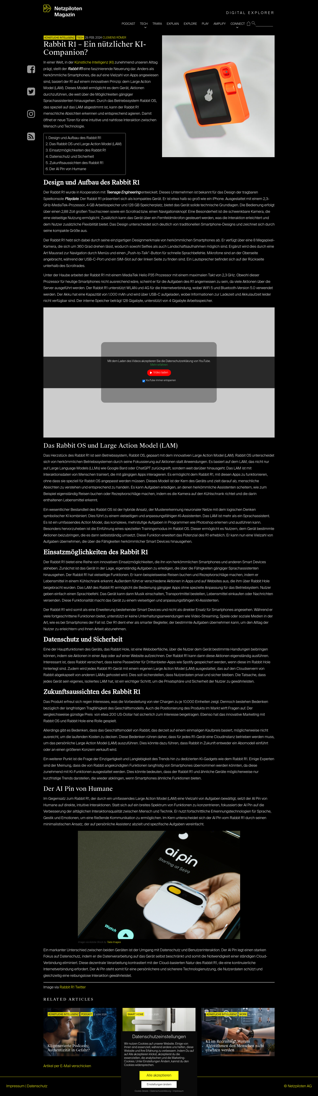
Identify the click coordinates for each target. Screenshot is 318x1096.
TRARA (157, 23)
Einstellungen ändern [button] (159, 1084)
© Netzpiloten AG (298, 1086)
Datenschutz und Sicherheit (71, 157)
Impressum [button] (178, 1091)
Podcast (86, 1014)
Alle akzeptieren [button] (159, 1075)
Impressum (15, 1086)
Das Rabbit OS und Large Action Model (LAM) (85, 144)
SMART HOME (135, 1014)
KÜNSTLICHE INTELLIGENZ (59, 38)
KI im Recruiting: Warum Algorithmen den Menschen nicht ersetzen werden (235, 1046)
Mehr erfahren (159, 364)
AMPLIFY (220, 23)
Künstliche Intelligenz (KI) (94, 62)
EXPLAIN (173, 23)
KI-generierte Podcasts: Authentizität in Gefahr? (68, 1048)
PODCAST (128, 23)
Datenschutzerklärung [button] (160, 1091)
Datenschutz (37, 1086)
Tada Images (114, 942)
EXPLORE (190, 23)
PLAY (205, 23)
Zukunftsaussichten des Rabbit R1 (76, 163)
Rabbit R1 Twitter (73, 987)
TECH (144, 23)
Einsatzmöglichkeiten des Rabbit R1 (77, 150)
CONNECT (238, 23)
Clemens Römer (114, 37)
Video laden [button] (160, 372)
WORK (242, 1014)
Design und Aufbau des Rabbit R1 (74, 138)
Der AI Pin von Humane (68, 169)
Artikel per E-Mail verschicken (67, 1066)
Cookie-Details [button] (142, 1091)
